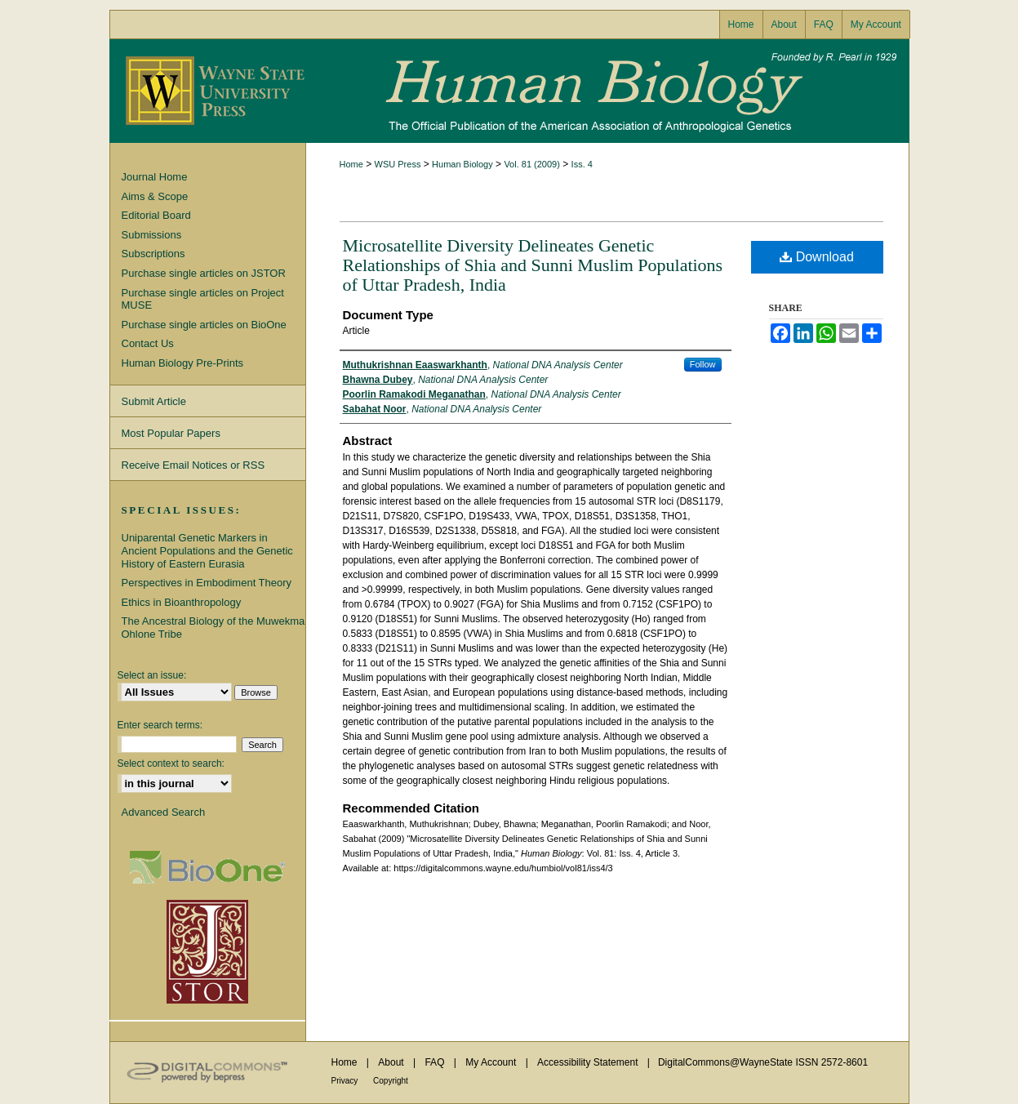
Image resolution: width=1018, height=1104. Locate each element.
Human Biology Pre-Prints (183, 363)
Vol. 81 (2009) (532, 164)
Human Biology (509, 91)
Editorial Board (156, 215)
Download (817, 257)
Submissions (152, 235)
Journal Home (155, 177)
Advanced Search (164, 812)
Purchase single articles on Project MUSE (203, 299)
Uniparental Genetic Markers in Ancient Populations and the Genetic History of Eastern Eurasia (207, 550)
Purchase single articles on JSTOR (204, 273)
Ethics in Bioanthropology (182, 602)
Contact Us (148, 343)
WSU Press (398, 164)
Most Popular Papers (171, 433)
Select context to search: (171, 763)
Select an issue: (152, 675)
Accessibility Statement (589, 1062)
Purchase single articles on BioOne (204, 324)
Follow (703, 364)
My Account (491, 1062)
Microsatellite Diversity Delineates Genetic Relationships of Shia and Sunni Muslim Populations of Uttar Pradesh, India (533, 265)
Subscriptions (153, 253)
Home (351, 164)
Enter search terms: (160, 725)
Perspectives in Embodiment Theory (207, 582)
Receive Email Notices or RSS (193, 465)
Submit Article (154, 401)
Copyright (390, 1080)
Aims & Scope (155, 196)
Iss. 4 (582, 164)
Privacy (346, 1080)
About (392, 1062)
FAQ (436, 1062)
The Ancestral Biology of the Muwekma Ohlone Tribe (213, 627)
